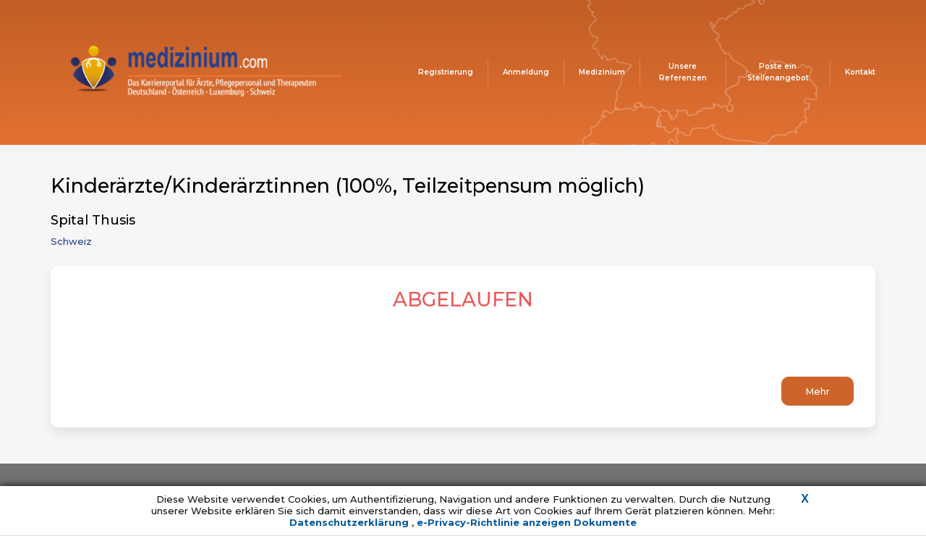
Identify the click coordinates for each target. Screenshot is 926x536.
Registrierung (445, 72)
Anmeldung (526, 72)
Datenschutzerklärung (350, 522)
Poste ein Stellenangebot (778, 72)
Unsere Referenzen (683, 72)
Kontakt (860, 72)
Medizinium (602, 72)
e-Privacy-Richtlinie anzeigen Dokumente (527, 522)
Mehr (817, 391)
